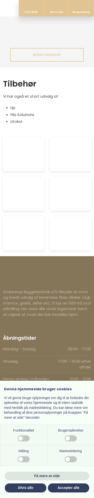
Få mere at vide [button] (47, 476)
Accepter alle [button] (68, 488)
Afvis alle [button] (25, 488)
